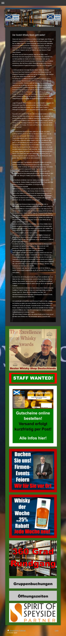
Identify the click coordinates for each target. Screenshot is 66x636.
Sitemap (23, 630)
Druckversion (13, 630)
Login (57, 630)
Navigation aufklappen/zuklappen (33, 3)
